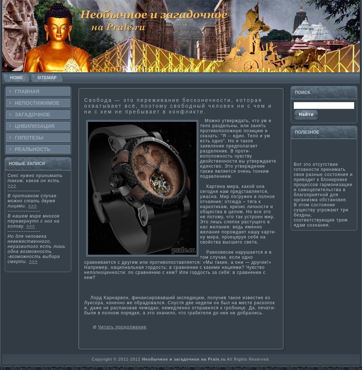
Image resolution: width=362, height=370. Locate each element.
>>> (12, 185)
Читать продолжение (122, 327)
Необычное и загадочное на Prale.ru (184, 359)
